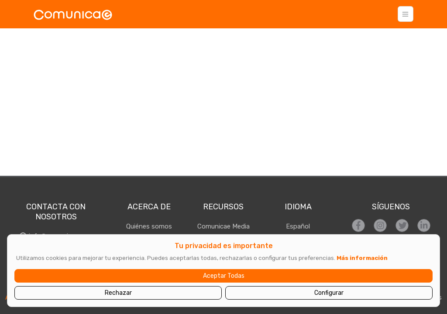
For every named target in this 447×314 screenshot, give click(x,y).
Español (298, 226)
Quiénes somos (149, 226)
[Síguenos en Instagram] (380, 225)
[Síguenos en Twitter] (402, 225)
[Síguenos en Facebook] (358, 225)
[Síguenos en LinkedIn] (423, 225)
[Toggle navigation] (405, 14)
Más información (362, 257)
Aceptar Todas (223, 276)
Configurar (329, 293)
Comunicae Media (223, 226)
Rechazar (118, 293)
